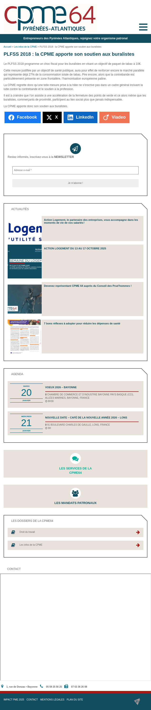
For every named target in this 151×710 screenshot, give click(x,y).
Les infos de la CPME (25, 46)
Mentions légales (52, 699)
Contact (32, 699)
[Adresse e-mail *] (75, 170)
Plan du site (75, 699)
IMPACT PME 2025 (14, 699)
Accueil (7, 46)
